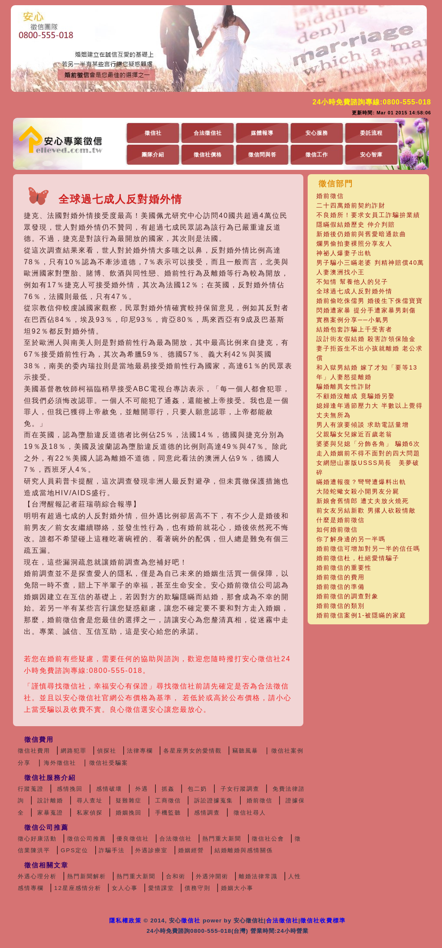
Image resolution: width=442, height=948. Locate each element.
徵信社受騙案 (108, 763)
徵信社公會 (268, 838)
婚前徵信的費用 (340, 577)
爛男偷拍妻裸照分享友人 (354, 243)
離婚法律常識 (258, 876)
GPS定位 (74, 850)
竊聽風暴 (245, 750)
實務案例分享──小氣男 (352, 319)
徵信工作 (317, 155)
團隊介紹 (153, 155)
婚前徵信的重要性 (344, 567)
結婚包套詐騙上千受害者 (354, 329)
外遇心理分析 (37, 876)
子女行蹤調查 (240, 789)
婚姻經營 (191, 850)
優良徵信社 (133, 838)
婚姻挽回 (129, 812)
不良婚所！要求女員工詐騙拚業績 (368, 214)
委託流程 (371, 133)
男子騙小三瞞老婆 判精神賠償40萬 (370, 262)
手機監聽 (168, 812)
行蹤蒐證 (31, 789)
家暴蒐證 (50, 812)
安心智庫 (371, 155)
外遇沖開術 (212, 876)
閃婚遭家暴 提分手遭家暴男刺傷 (366, 310)
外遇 (141, 789)
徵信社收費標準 (323, 920)
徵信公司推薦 (86, 838)
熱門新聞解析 (86, 876)
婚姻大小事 (237, 888)
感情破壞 (109, 789)
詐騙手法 (112, 850)
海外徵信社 (60, 763)
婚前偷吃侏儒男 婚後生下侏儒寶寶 (369, 300)
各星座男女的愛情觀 (192, 750)
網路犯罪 (74, 750)
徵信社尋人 (250, 812)
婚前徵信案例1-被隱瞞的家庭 (361, 615)
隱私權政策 (125, 920)
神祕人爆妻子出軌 (344, 253)
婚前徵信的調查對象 (347, 596)
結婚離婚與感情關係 (243, 850)
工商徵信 (168, 800)
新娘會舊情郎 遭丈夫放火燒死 (362, 500)
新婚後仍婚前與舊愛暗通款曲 (361, 234)
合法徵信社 (208, 133)
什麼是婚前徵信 (340, 519)
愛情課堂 (161, 888)
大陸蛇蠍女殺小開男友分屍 (358, 491)
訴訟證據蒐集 (213, 800)
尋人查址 (90, 800)
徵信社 (153, 133)
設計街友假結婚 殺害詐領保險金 (366, 338)
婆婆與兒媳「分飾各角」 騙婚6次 (368, 443)
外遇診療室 (151, 850)
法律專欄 (140, 750)
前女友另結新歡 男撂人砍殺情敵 (366, 510)
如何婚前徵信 (337, 529)
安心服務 (317, 133)
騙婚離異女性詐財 (344, 386)
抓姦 (168, 789)
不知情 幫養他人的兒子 (352, 281)
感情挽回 (70, 789)
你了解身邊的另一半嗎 (351, 539)
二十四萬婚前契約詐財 (351, 205)
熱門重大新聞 (221, 838)
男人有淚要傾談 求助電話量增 (362, 424)
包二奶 (197, 789)
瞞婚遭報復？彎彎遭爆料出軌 (361, 481)
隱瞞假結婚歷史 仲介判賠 (355, 224)
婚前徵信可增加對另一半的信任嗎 (368, 548)
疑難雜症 (129, 800)
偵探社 (107, 750)
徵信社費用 (34, 750)
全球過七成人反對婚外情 (354, 291)
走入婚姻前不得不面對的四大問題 (368, 453)
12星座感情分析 (77, 888)
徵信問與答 (262, 155)
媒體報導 (262, 133)
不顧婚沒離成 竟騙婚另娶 (355, 396)
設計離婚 (50, 800)
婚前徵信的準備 (340, 586)
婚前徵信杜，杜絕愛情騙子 (358, 558)
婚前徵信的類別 (340, 605)
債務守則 (198, 888)
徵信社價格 (208, 155)
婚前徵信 (330, 195)
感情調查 (207, 812)
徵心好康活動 (37, 838)
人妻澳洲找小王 (340, 272)
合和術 (175, 876)
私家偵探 (90, 812)
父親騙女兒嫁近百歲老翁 (354, 434)
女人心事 (125, 888)
